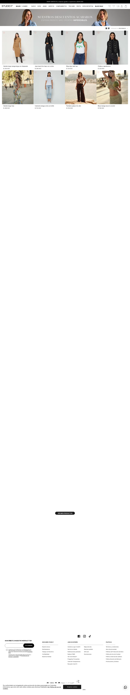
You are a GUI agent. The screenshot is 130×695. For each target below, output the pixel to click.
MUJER (18, 6)
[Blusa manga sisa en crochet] (112, 90)
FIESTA (79, 6)
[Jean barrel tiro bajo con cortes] (49, 50)
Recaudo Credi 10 (72, 664)
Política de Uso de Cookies (113, 654)
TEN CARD (71, 6)
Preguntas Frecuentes (74, 659)
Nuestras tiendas (46, 656)
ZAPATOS (51, 6)
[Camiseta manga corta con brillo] (49, 90)
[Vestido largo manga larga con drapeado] (17, 50)
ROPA (39, 6)
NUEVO (33, 6)
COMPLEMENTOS (61, 6)
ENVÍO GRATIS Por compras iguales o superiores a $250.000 (65, 1)
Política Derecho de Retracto (113, 659)
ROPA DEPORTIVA (88, 6)
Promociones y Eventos (112, 661)
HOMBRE (25, 6)
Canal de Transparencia (74, 661)
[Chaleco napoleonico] (112, 50)
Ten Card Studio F (72, 656)
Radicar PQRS (71, 654)
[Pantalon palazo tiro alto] (81, 90)
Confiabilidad (45, 654)
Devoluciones (87, 654)
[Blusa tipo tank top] (81, 50)
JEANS (45, 6)
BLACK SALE (99, 6)
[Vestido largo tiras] (17, 90)
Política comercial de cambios (114, 656)
